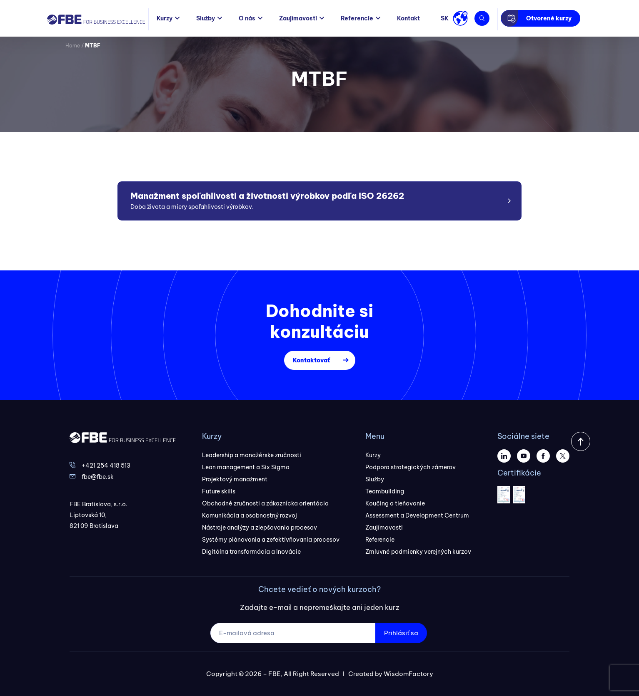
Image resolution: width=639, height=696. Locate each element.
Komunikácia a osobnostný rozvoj (249, 515)
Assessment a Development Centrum (417, 515)
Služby (205, 18)
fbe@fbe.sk (98, 477)
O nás (247, 18)
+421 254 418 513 (106, 465)
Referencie (357, 18)
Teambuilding (384, 491)
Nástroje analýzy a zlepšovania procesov (259, 527)
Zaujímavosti (298, 18)
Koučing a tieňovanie (395, 503)
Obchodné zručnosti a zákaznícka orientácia (265, 503)
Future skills (218, 491)
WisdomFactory (408, 674)
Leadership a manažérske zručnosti (251, 455)
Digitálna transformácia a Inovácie (251, 551)
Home (72, 45)
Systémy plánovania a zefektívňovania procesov (270, 539)
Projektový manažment (234, 479)
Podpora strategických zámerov (410, 467)
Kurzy (164, 18)
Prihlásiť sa (401, 633)
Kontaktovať (311, 360)
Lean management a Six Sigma (246, 467)
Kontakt (408, 18)
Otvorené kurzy (549, 18)
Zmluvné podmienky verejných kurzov (418, 551)
